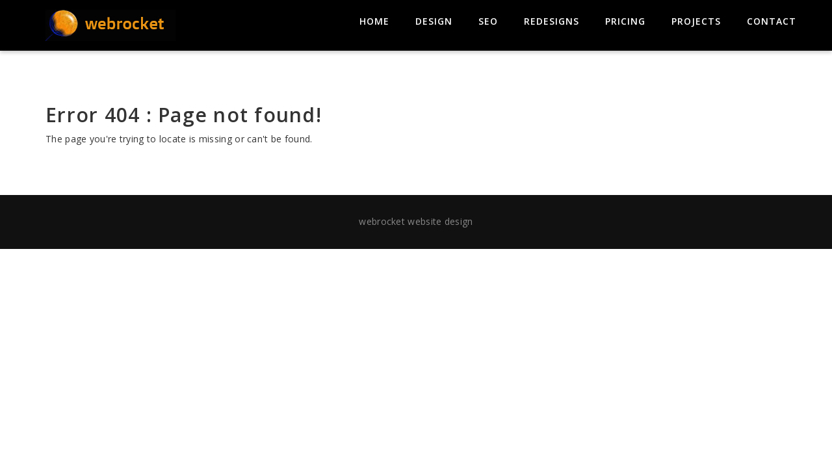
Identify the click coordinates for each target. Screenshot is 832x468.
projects (696, 21)
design (433, 21)
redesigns (551, 21)
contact (771, 21)
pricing (625, 21)
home (374, 21)
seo (488, 21)
